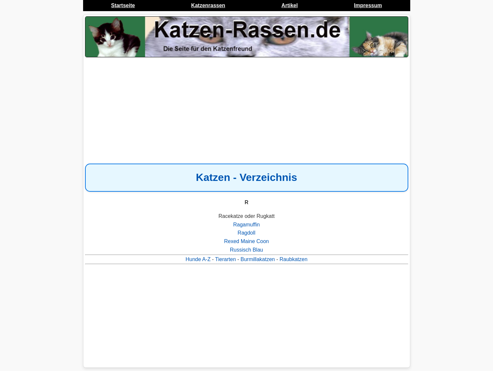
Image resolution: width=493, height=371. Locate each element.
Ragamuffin (246, 224)
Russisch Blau (246, 250)
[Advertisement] (246, 111)
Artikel (289, 5)
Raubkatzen (293, 259)
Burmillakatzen (257, 259)
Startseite (123, 5)
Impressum (368, 5)
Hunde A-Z (197, 259)
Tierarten (225, 259)
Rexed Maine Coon (246, 241)
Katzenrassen (208, 5)
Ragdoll (246, 233)
